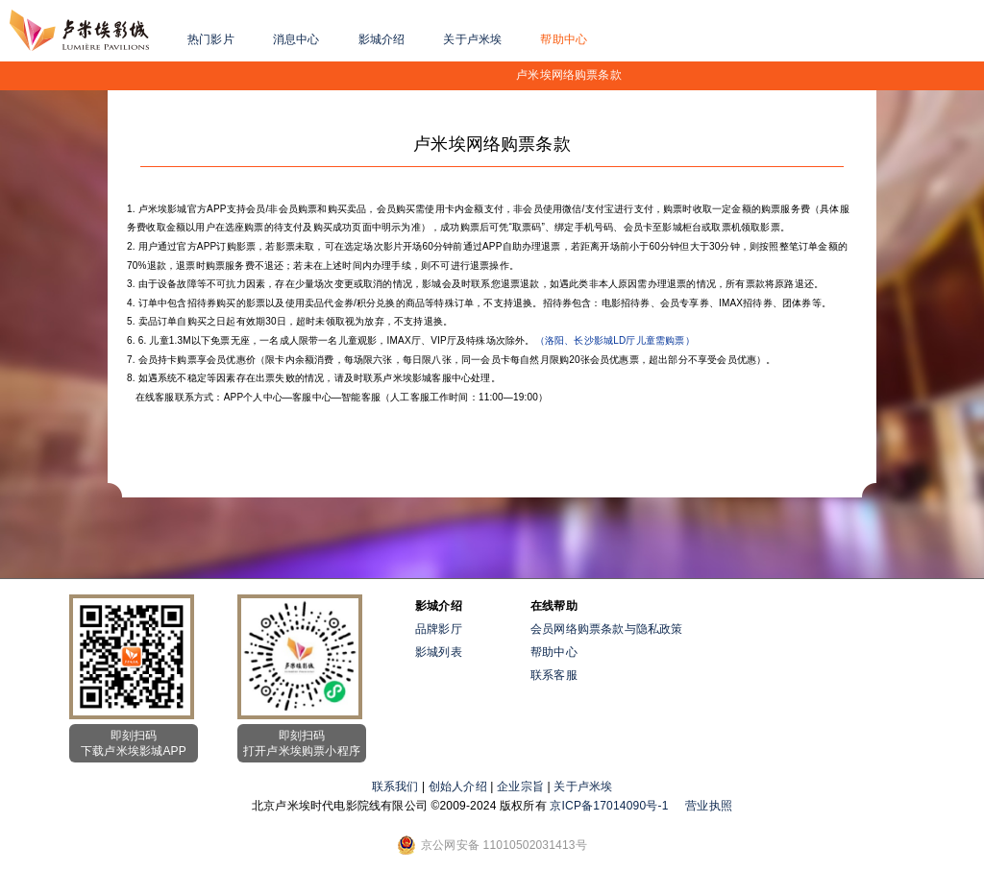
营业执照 (708, 805)
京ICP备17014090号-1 (609, 805)
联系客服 (554, 675)
